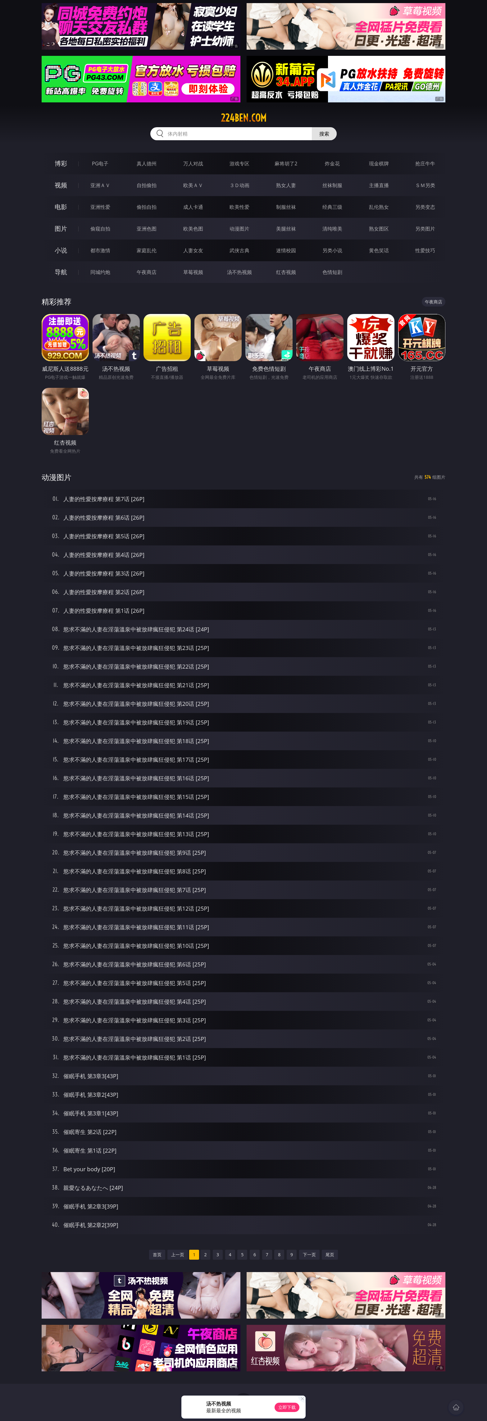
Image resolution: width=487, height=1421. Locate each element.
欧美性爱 (239, 207)
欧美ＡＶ (193, 185)
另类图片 (425, 228)
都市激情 (100, 250)
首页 (157, 1254)
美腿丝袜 (286, 228)
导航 (61, 272)
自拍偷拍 (147, 185)
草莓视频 (193, 272)
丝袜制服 (332, 185)
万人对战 (193, 163)
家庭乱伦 (147, 250)
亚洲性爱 (100, 207)
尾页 (329, 1254)
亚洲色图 (147, 228)
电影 (61, 207)
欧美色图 (193, 228)
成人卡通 (193, 207)
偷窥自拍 (100, 228)
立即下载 (287, 1407)
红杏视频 (286, 272)
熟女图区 (379, 228)
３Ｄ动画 (239, 185)
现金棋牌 (379, 163)
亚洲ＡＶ (100, 185)
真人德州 (147, 163)
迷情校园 (286, 250)
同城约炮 (100, 272)
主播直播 (379, 185)
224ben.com (243, 118)
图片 (61, 228)
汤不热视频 (239, 272)
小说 (61, 250)
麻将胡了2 (286, 163)
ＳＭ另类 (425, 185)
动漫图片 (239, 228)
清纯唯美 (332, 228)
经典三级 (332, 207)
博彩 (61, 163)
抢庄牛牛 (425, 163)
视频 (61, 185)
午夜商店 (147, 272)
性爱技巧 (425, 250)
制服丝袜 (286, 207)
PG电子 (100, 163)
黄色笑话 (379, 250)
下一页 (309, 1254)
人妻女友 (193, 250)
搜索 (324, 133)
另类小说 (332, 250)
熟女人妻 (286, 185)
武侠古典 (239, 250)
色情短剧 (332, 272)
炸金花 (332, 163)
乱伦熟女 (379, 207)
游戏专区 (239, 163)
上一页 (177, 1254)
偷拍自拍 (147, 207)
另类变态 (425, 207)
